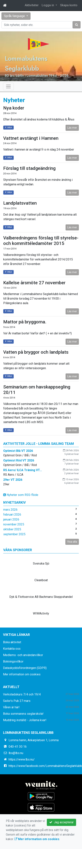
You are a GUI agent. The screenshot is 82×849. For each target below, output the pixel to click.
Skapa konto (68, 5)
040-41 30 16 (18, 746)
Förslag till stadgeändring (29, 168)
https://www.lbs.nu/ (22, 759)
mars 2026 (10, 509)
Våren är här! (11, 707)
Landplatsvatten (20, 203)
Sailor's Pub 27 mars (16, 701)
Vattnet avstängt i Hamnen (30, 138)
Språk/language (15, 16)
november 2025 (13, 524)
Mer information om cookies (22, 674)
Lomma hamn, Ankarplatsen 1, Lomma (34, 740)
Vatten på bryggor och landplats (35, 352)
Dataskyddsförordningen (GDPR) (25, 668)
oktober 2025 (12, 529)
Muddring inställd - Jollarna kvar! (24, 720)
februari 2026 (12, 514)
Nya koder (13, 108)
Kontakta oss (12, 648)
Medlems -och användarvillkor (23, 655)
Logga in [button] (48, 5)
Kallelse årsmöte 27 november (34, 282)
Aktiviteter (32, 5)
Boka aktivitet (12, 642)
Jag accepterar (61, 822)
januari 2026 (11, 519)
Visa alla (72, 541)
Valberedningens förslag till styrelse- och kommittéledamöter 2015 (40, 240)
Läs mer (72, 127)
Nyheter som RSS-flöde (20, 495)
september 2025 (14, 534)
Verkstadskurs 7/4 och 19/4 (22, 694)
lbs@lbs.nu (16, 753)
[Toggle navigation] (8, 86)
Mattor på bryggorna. (24, 322)
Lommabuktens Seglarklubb (26, 63)
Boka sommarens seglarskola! (23, 713)
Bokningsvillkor (13, 661)
